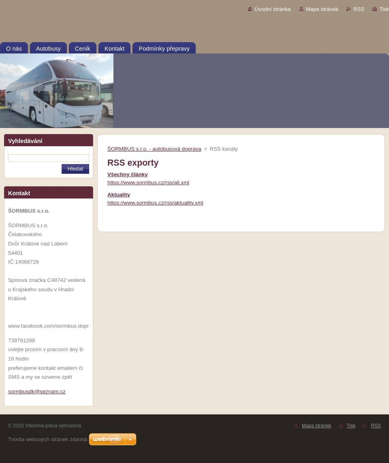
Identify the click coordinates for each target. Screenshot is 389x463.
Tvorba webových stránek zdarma (47, 439)
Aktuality (118, 195)
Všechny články (127, 174)
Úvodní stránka (272, 9)
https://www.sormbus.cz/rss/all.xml (148, 182)
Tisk (384, 9)
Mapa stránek (322, 9)
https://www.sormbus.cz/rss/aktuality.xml (155, 203)
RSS (358, 9)
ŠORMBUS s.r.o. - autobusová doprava (154, 149)
